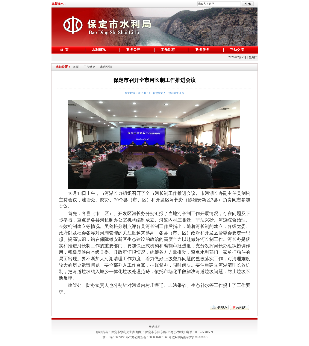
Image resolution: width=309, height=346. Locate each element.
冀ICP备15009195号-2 (117, 337)
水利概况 (98, 50)
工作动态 (167, 50)
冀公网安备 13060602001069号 (151, 337)
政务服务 (201, 50)
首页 (76, 67)
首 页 (63, 50)
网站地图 (154, 327)
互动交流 (236, 50)
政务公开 (132, 50)
